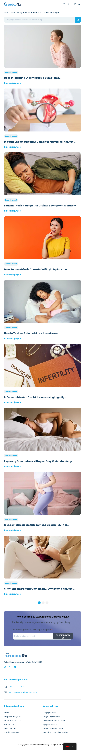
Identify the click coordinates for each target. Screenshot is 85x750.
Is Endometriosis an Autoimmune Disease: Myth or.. (36, 525)
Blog (13, 12)
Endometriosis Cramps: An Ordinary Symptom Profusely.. (40, 205)
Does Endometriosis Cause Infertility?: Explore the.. (36, 269)
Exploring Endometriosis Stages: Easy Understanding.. (38, 461)
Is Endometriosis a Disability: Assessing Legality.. (35, 397)
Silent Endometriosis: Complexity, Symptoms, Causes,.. (39, 588)
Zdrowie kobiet (11, 72)
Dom (6, 12)
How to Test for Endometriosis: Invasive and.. (32, 333)
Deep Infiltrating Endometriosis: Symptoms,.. (32, 78)
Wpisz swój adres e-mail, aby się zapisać (32, 629)
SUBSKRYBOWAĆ (63, 636)
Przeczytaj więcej (13, 83)
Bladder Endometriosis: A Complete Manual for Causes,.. (40, 141)
